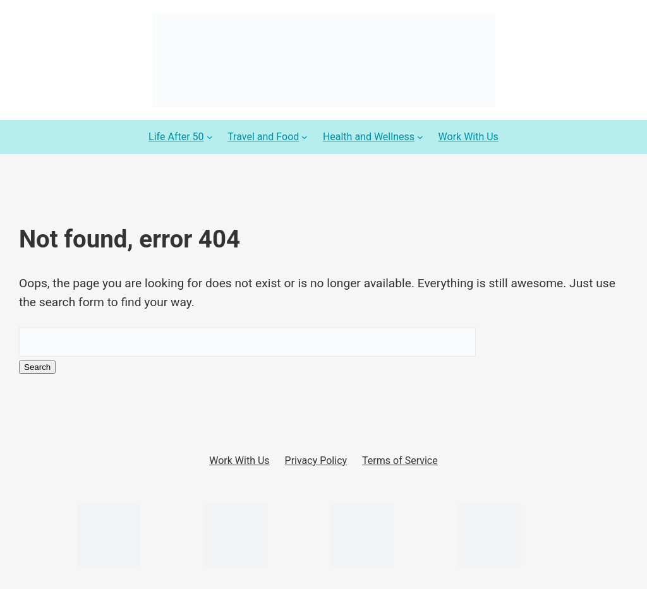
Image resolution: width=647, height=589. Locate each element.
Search (37, 367)
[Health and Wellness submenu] (420, 137)
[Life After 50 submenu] (210, 137)
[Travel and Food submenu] (304, 137)
